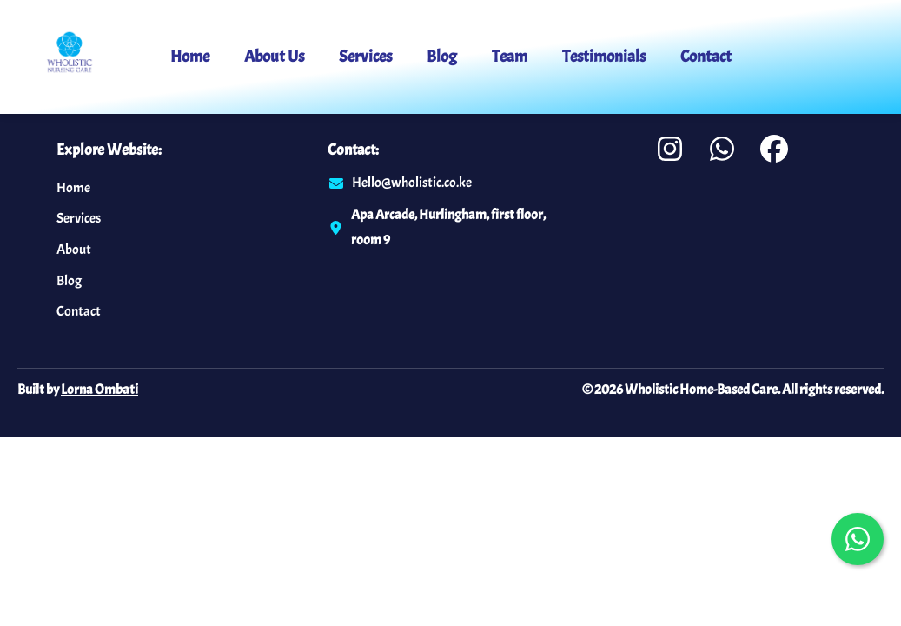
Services (365, 56)
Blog (442, 56)
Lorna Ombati (99, 389)
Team (509, 56)
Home (189, 56)
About (73, 249)
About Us (274, 56)
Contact (706, 56)
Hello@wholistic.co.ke (412, 182)
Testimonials (604, 56)
